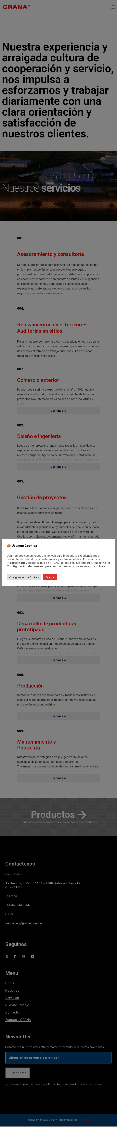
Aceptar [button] (50, 577)
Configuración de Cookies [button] (24, 577)
